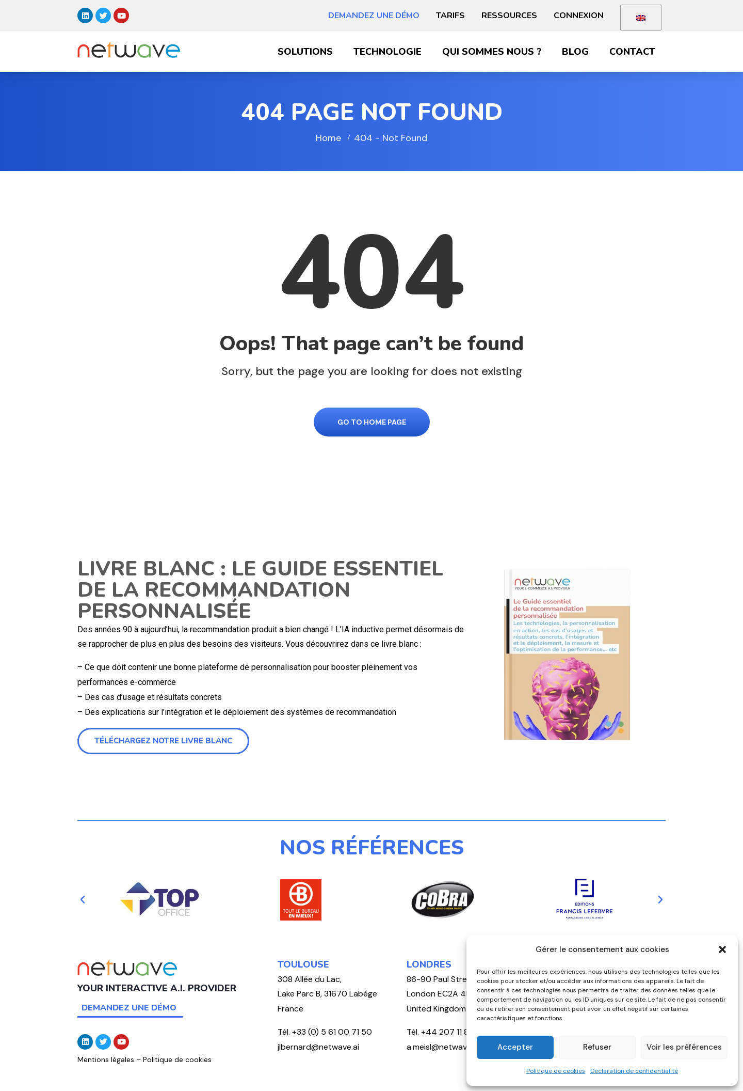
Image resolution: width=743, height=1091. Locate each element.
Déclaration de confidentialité (634, 1071)
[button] (722, 949)
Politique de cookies (555, 1071)
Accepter (515, 1047)
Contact (632, 51)
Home (328, 138)
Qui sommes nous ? (491, 51)
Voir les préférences (684, 1047)
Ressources (509, 15)
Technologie (387, 51)
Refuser (597, 1047)
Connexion (579, 15)
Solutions (305, 51)
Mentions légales (105, 1059)
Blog (575, 51)
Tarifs (450, 15)
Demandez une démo (373, 15)
